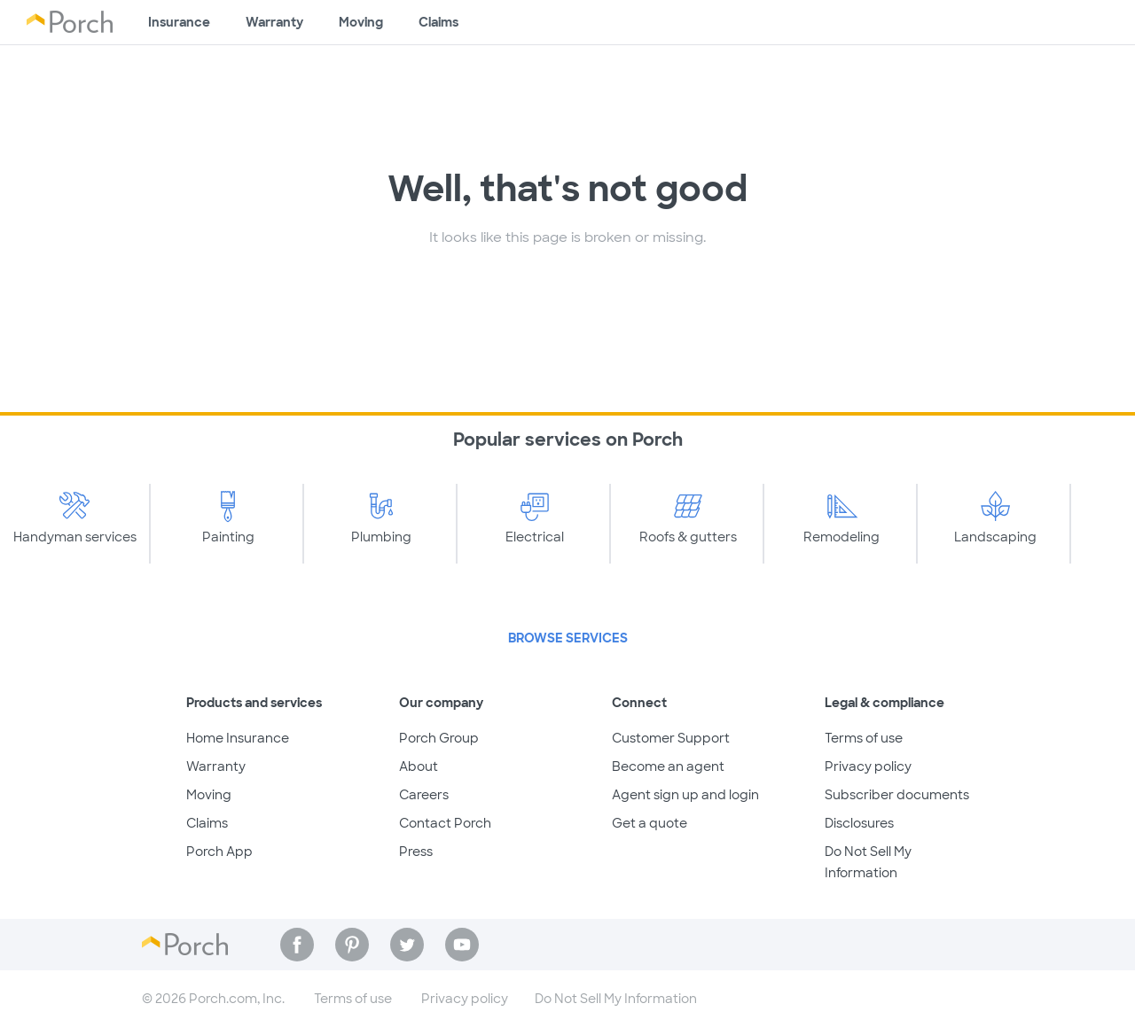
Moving (361, 22)
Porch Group (439, 738)
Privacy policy (868, 766)
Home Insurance (237, 738)
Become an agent (668, 766)
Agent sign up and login (685, 795)
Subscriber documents (897, 795)
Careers (424, 795)
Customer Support (671, 738)
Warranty (274, 22)
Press (416, 852)
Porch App (219, 852)
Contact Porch (445, 823)
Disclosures (859, 823)
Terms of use (864, 738)
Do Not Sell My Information (616, 999)
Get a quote (649, 823)
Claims (438, 22)
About (418, 766)
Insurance (179, 22)
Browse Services (568, 638)
